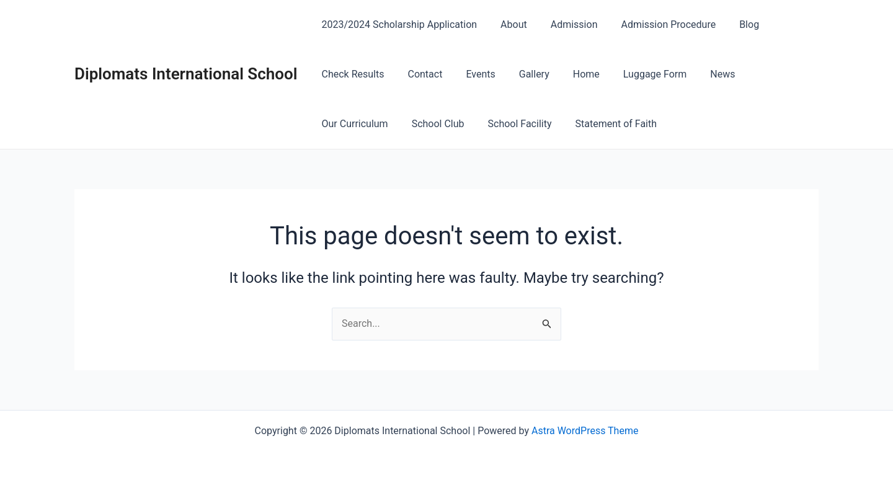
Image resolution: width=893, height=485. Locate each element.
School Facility (424, 124)
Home (569, 74)
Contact (419, 74)
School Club (346, 124)
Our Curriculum (764, 74)
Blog (732, 24)
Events (471, 74)
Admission (565, 24)
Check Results (351, 74)
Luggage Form (634, 74)
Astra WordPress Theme (584, 431)
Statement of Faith (517, 124)
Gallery (521, 74)
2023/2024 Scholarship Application (398, 24)
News (698, 74)
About (508, 24)
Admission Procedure (655, 24)
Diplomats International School (186, 74)
